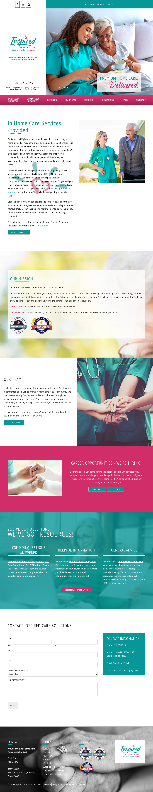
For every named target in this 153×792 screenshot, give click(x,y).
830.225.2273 (23, 82)
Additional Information (22, 576)
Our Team (70, 100)
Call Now (122, 670)
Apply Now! (115, 489)
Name (10, 638)
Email (10, 650)
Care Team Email (121, 663)
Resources (108, 100)
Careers (88, 100)
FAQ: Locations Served (54, 770)
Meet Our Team (14, 422)
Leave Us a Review (52, 774)
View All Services (18, 232)
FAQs (125, 100)
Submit (13, 705)
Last (55, 646)
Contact (141, 100)
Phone (10, 660)
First (9, 646)
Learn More (97, 489)
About (46, 749)
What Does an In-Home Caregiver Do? (26, 562)
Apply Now (33, 100)
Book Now (13, 100)
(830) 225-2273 (41, 226)
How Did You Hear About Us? (18, 670)
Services (52, 100)
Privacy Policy (44, 784)
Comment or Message (16, 680)
